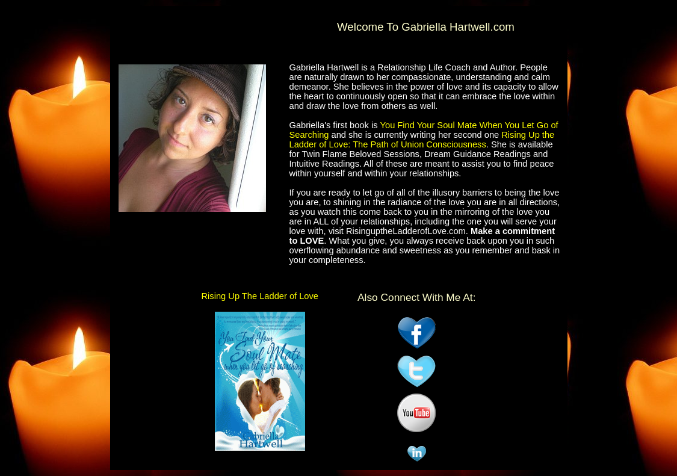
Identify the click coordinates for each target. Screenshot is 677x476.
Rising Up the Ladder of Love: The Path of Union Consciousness (422, 139)
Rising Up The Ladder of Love (260, 296)
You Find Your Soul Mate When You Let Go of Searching (423, 130)
